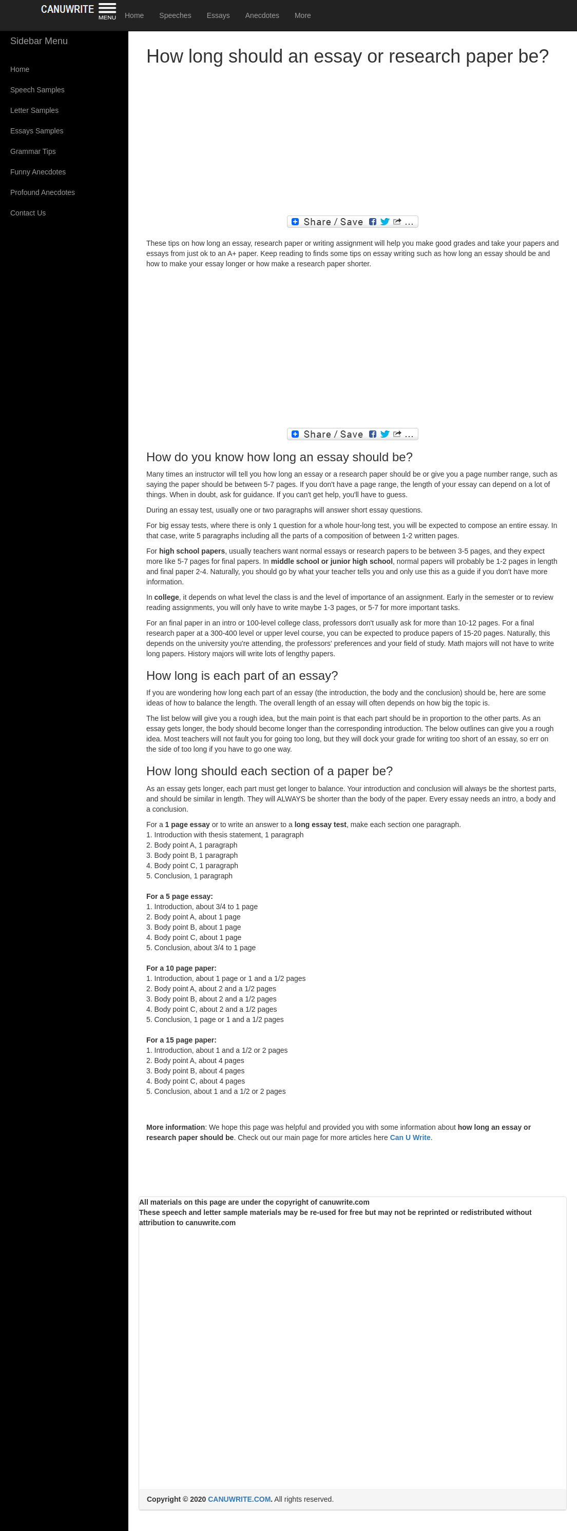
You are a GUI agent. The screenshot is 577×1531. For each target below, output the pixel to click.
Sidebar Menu (39, 41)
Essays (218, 15)
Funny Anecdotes (38, 172)
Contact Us (28, 213)
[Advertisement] (352, 143)
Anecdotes (262, 15)
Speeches (175, 15)
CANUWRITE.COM (239, 1499)
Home (134, 15)
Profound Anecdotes (42, 192)
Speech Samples (37, 90)
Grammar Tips (33, 151)
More (303, 15)
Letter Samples (34, 110)
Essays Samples (36, 131)
